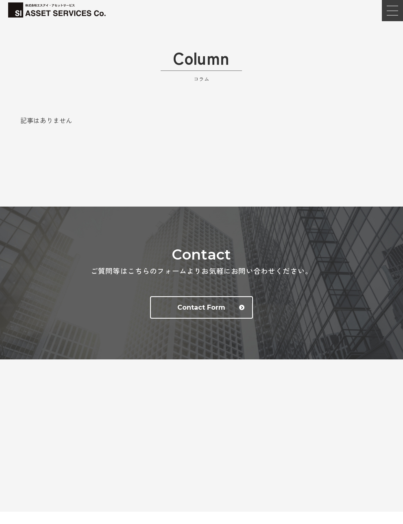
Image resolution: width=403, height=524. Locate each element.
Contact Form (210, 307)
